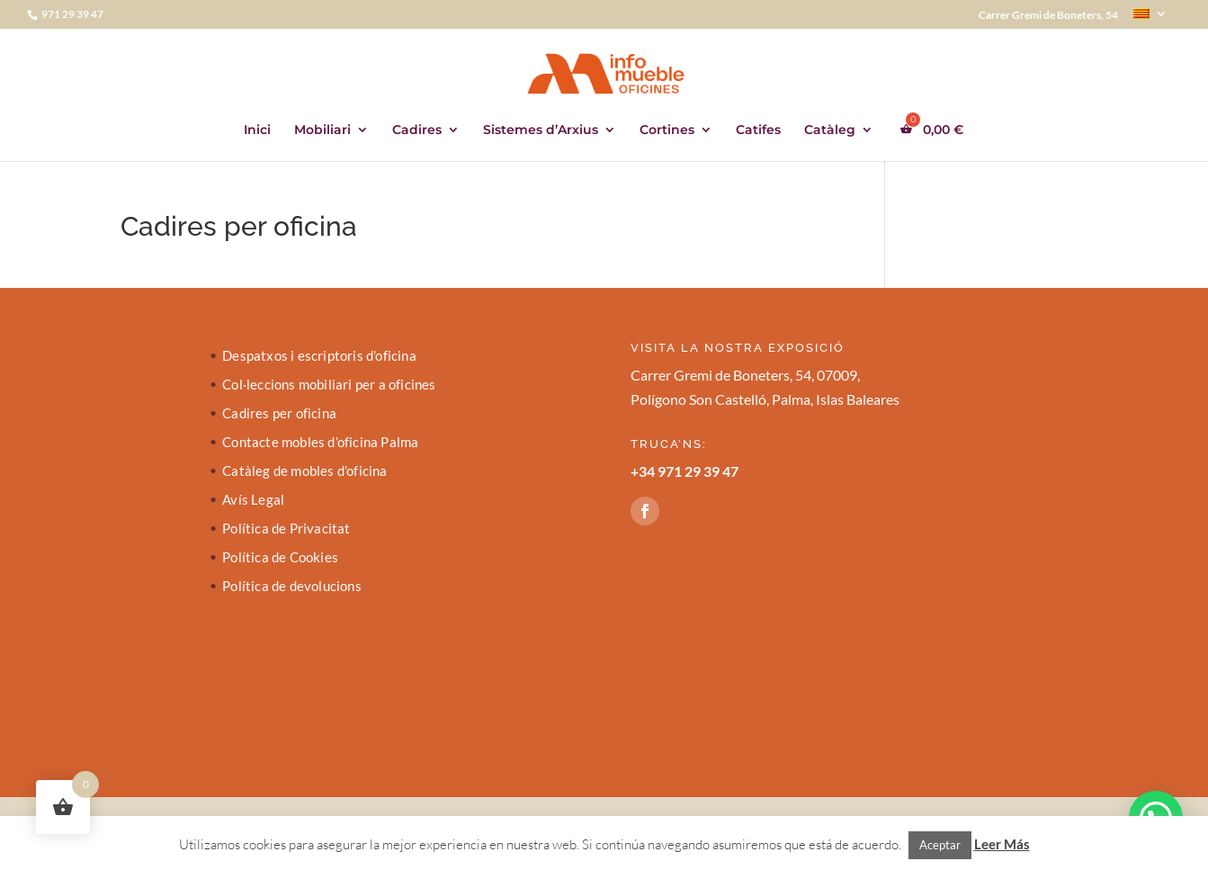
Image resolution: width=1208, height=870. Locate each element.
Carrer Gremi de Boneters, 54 (1048, 16)
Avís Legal (253, 500)
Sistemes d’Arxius (540, 130)
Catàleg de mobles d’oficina (304, 471)
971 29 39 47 (71, 14)
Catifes (758, 130)
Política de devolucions (292, 586)
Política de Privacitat (286, 529)
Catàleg (829, 130)
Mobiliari (322, 130)
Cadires (417, 130)
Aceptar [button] (940, 845)
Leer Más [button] (1002, 844)
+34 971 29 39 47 (684, 471)
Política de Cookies (280, 558)
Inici (257, 130)
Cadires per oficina (279, 414)
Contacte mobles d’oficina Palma (320, 442)
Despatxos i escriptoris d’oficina (319, 356)
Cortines (667, 130)
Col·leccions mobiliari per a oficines (328, 385)
